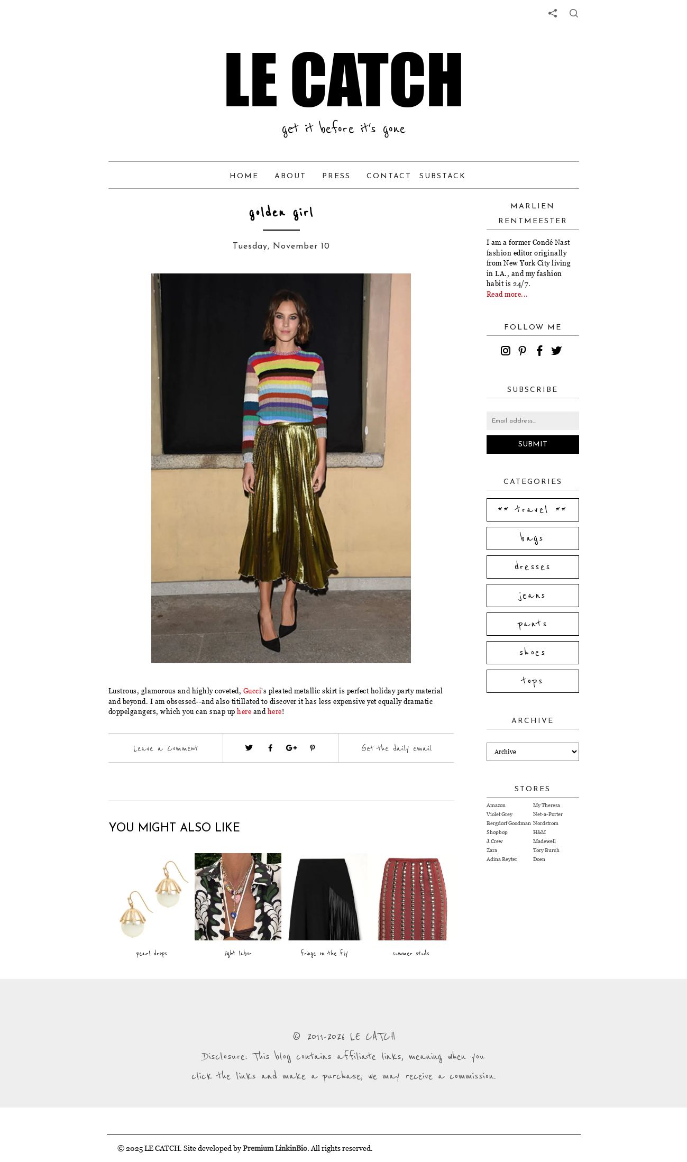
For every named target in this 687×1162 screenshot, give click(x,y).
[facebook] (541, 352)
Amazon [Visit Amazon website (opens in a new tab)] (496, 805)
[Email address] (533, 420)
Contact (389, 176)
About (290, 176)
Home (244, 176)
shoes (532, 652)
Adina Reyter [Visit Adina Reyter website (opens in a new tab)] (502, 859)
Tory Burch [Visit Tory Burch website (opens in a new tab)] (546, 850)
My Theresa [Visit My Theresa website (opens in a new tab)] (546, 805)
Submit (532, 445)
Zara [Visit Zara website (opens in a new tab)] (492, 850)
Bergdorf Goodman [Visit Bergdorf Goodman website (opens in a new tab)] (509, 823)
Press (336, 176)
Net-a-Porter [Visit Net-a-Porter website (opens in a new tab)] (548, 814)
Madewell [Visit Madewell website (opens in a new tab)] (544, 841)
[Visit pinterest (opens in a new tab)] (312, 747)
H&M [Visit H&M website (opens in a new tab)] (539, 832)
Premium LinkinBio (275, 1147)
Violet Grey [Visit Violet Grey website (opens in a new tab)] (499, 814)
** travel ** (532, 510)
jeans (532, 595)
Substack (442, 176)
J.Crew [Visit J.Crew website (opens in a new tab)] (494, 841)
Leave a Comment (165, 748)
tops (533, 681)
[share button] (574, 13)
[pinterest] (524, 352)
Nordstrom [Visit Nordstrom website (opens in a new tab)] (545, 823)
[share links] (552, 13)
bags (532, 538)
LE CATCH (344, 79)
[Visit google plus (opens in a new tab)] (291, 747)
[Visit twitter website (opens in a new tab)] (249, 747)
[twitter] (558, 352)
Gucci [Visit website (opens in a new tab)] (252, 691)
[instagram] (507, 352)
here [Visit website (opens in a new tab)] (244, 711)
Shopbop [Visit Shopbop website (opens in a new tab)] (497, 832)
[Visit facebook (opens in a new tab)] (270, 747)
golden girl (281, 213)
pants (532, 624)
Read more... (507, 294)
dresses (533, 567)
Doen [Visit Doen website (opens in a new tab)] (539, 859)
